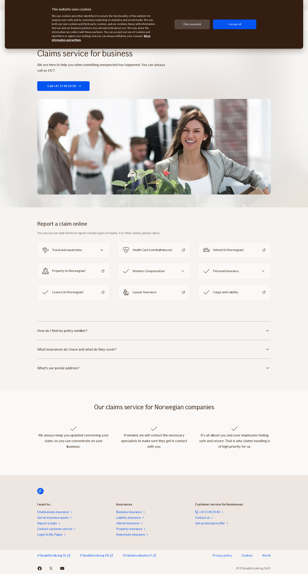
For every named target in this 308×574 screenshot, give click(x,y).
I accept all (234, 24)
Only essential (192, 24)
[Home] (40, 491)
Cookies (247, 555)
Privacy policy (222, 555)
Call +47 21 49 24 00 (64, 86)
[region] (154, 24)
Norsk (266, 555)
